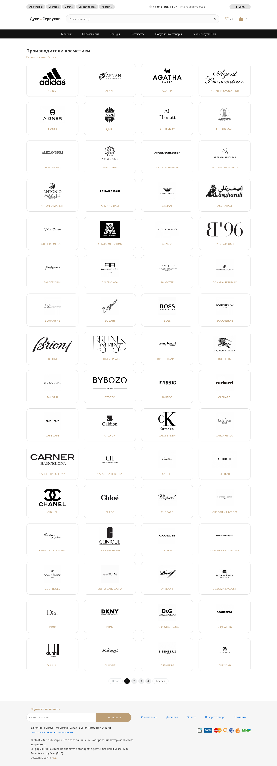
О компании (36, 6)
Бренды (115, 34)
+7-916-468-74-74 (177, 7)
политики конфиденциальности (52, 732)
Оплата (69, 6)
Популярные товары (168, 34)
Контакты (107, 6)
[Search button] (215, 19)
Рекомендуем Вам (204, 34)
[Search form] (137, 19)
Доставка (54, 6)
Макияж (66, 34)
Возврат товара (87, 6)
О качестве (138, 34)
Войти (240, 6)
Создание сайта (44, 757)
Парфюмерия (90, 34)
